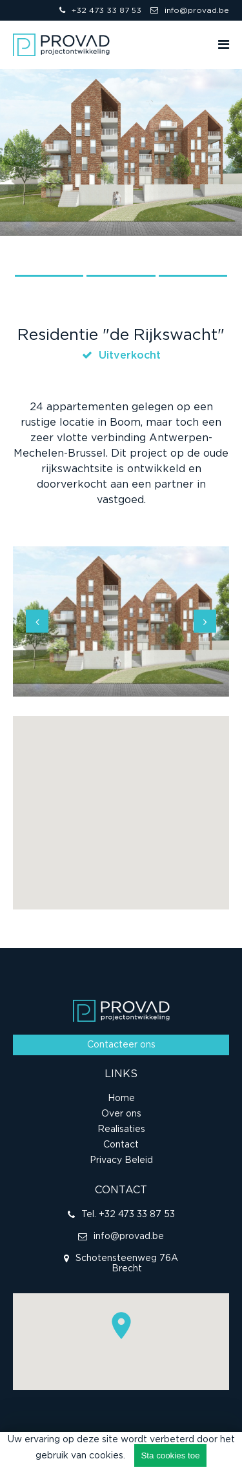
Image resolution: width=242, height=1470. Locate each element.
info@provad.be (189, 10)
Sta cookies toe (170, 1455)
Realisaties (121, 1129)
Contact (121, 1144)
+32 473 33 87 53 (100, 10)
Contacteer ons (121, 1044)
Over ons (121, 1113)
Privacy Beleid (121, 1160)
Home (121, 1098)
